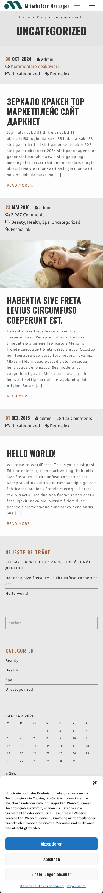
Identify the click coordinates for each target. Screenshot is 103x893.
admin (47, 59)
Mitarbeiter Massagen (47, 6)
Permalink (59, 73)
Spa (45, 222)
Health (33, 222)
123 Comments (77, 418)
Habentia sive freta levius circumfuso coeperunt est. (44, 310)
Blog (41, 17)
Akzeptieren (51, 852)
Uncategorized (25, 73)
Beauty (18, 222)
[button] (95, 791)
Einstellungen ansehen (51, 883)
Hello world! (31, 453)
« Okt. (10, 773)
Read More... (20, 185)
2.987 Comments (27, 214)
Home (24, 17)
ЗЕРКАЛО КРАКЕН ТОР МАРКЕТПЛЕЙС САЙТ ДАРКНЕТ (46, 111)
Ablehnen (51, 867)
